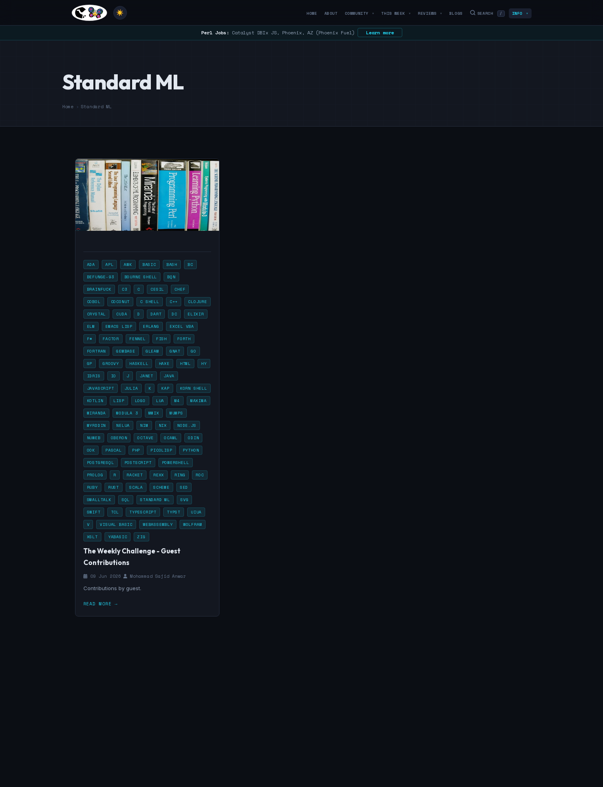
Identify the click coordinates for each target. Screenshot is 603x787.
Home (311, 13)
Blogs (456, 13)
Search (487, 13)
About (331, 13)
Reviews (430, 13)
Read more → (100, 604)
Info (520, 13)
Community (359, 13)
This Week (396, 13)
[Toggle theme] (120, 13)
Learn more (380, 32)
